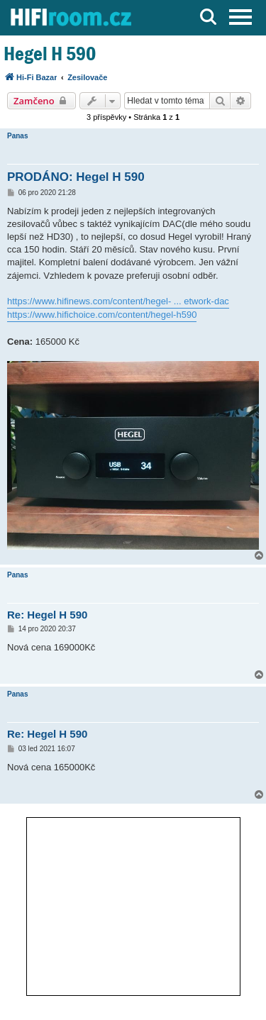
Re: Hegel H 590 (47, 615)
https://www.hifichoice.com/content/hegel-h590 (101, 314)
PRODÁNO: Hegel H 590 (76, 177)
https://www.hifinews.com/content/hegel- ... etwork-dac (118, 301)
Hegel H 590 (50, 54)
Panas (17, 136)
